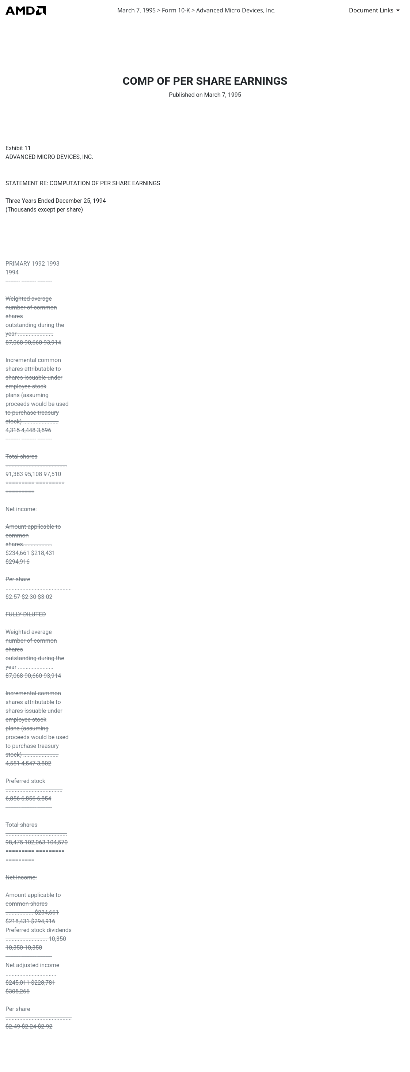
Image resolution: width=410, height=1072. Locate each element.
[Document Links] (376, 10)
